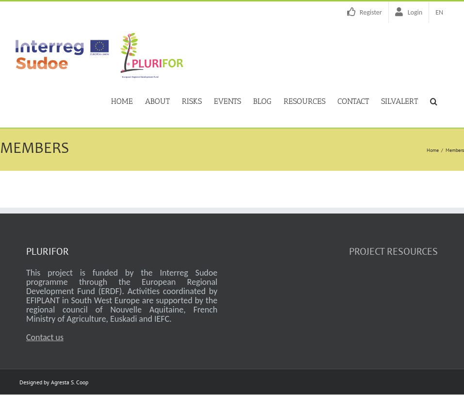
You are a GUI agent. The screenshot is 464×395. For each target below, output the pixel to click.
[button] (433, 100)
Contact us (45, 337)
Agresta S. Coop (69, 382)
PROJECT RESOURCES (393, 251)
